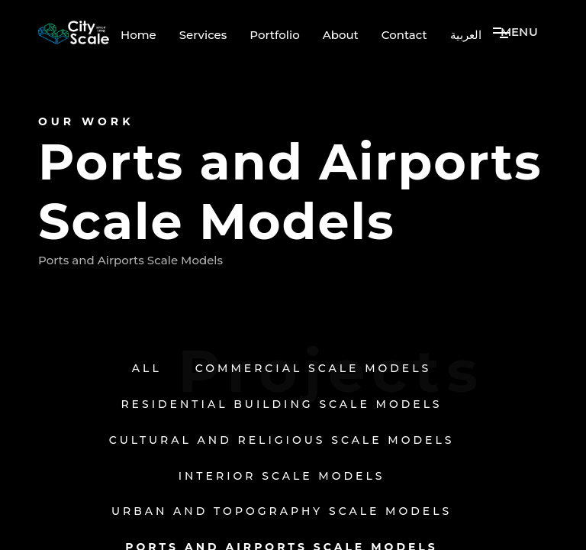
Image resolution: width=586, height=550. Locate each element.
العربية (465, 35)
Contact (404, 35)
